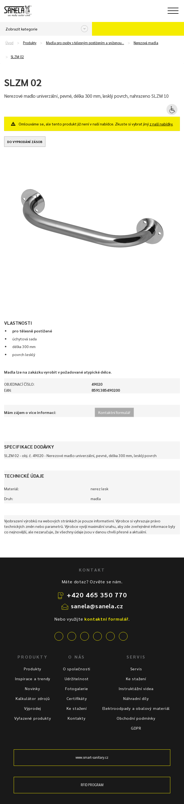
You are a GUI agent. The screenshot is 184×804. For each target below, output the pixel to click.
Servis (136, 668)
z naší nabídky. (161, 123)
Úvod (9, 43)
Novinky (32, 688)
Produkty (29, 43)
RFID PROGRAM (92, 785)
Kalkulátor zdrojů (33, 698)
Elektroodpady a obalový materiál (136, 708)
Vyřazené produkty (32, 718)
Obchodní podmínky (136, 718)
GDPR (136, 727)
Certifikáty (77, 698)
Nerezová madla (146, 43)
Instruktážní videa (136, 688)
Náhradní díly (136, 698)
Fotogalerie (76, 688)
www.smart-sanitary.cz (92, 757)
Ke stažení (77, 708)
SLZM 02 (17, 57)
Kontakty (76, 718)
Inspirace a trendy (32, 678)
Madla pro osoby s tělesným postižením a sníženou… (85, 43)
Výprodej (32, 708)
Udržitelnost (77, 678)
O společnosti (76, 668)
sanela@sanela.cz (97, 606)
